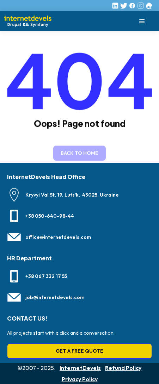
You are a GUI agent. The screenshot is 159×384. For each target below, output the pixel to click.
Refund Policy (123, 367)
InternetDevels (80, 367)
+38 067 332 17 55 (46, 276)
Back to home (79, 153)
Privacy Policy (80, 379)
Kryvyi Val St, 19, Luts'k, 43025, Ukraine (72, 195)
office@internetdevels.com (58, 237)
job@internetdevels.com (55, 297)
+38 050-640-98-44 (49, 216)
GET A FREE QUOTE (79, 351)
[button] (142, 21)
